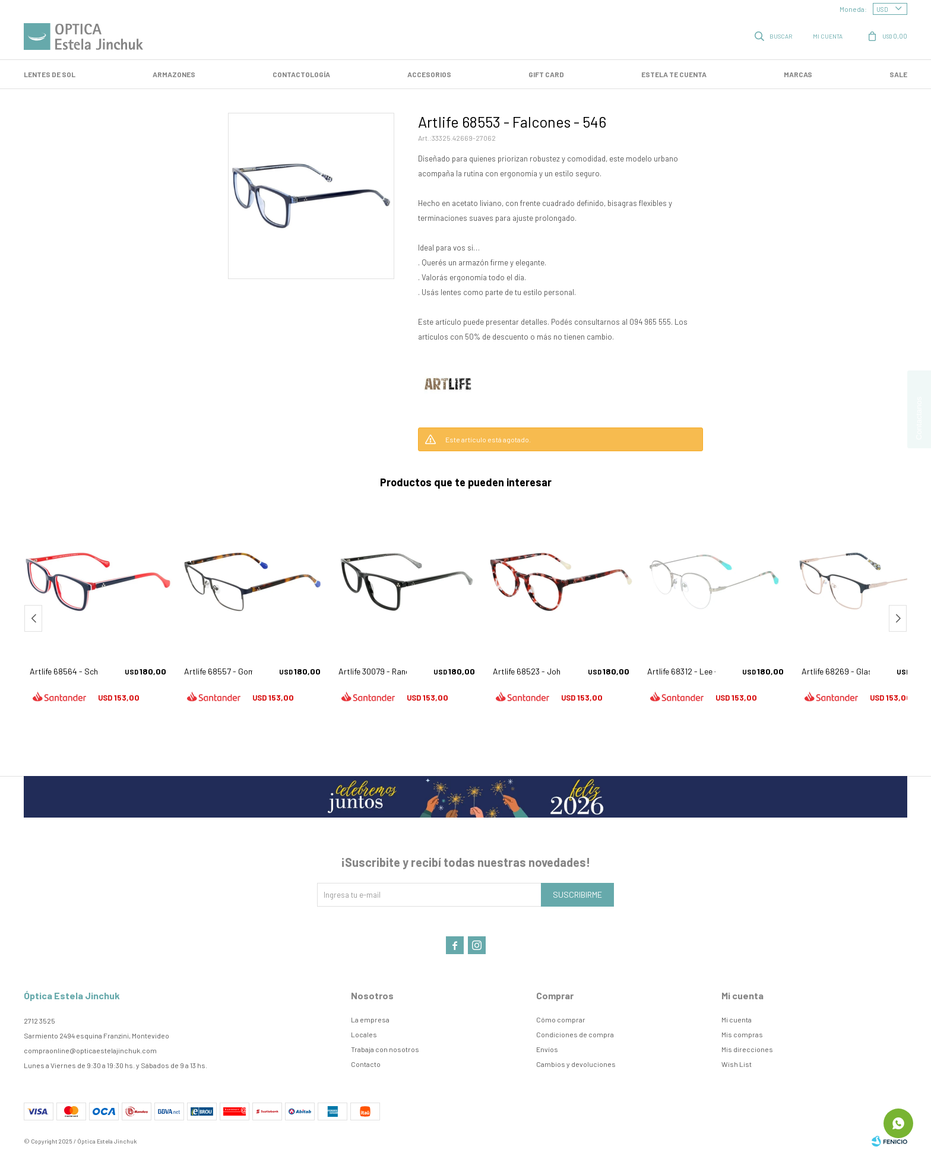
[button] (898, 618)
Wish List (736, 1064)
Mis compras (742, 1034)
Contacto (366, 1064)
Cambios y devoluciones (576, 1064)
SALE (898, 74)
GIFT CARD (546, 74)
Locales (364, 1034)
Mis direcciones (747, 1049)
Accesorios (429, 74)
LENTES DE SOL (49, 74)
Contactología (301, 74)
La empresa (370, 1019)
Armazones (174, 74)
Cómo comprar (560, 1019)
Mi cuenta (736, 1019)
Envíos (547, 1049)
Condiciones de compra (575, 1034)
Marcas (798, 74)
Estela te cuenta (674, 74)
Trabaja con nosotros (385, 1049)
